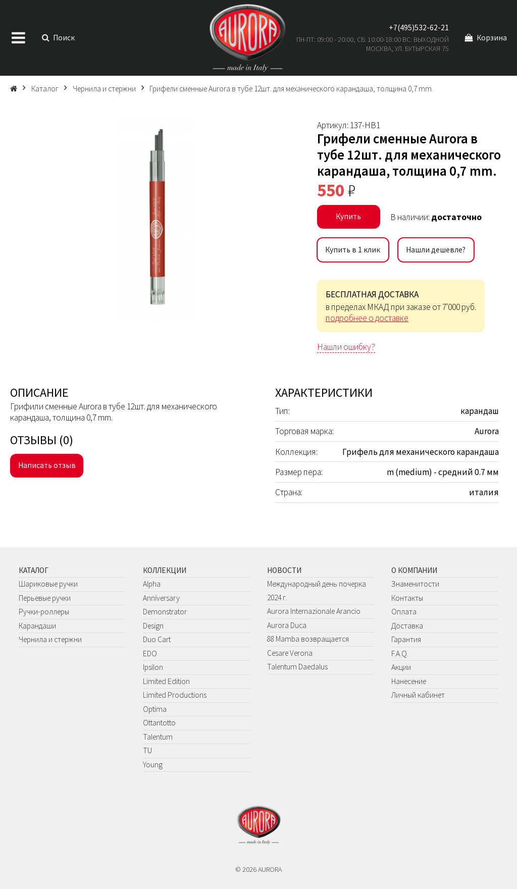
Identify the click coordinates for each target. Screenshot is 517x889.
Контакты (407, 598)
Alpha (152, 584)
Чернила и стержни (50, 639)
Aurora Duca (286, 625)
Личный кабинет (418, 695)
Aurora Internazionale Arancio (313, 611)
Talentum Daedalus (297, 666)
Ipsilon (153, 667)
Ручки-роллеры (44, 611)
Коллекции (164, 570)
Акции (401, 667)
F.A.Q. (399, 653)
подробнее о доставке (367, 318)
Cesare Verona (290, 653)
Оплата (404, 611)
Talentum (158, 737)
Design (153, 626)
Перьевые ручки (45, 598)
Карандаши (37, 626)
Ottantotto (159, 722)
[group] (154, 220)
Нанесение (408, 681)
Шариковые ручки (48, 584)
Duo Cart (157, 639)
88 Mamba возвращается (308, 639)
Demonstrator (165, 611)
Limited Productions (174, 695)
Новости (284, 570)
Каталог (33, 570)
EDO (150, 653)
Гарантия (406, 639)
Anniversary (161, 598)
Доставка (407, 626)
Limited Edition (166, 681)
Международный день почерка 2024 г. (316, 590)
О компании (414, 570)
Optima (155, 709)
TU (147, 750)
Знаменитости (415, 584)
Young (153, 764)
